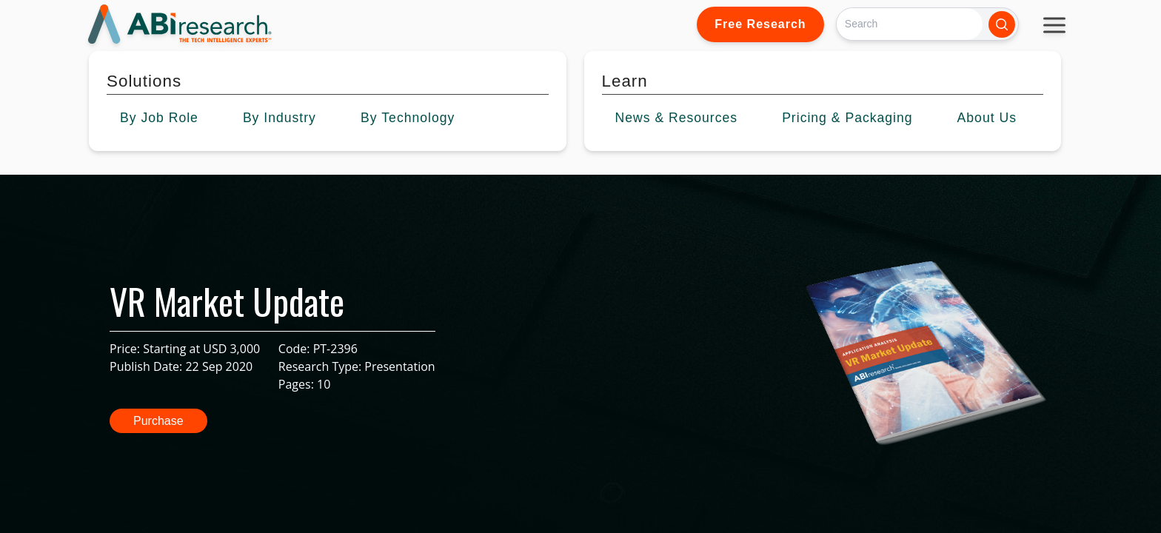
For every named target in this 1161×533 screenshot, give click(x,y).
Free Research (760, 24)
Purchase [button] (158, 421)
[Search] (910, 24)
